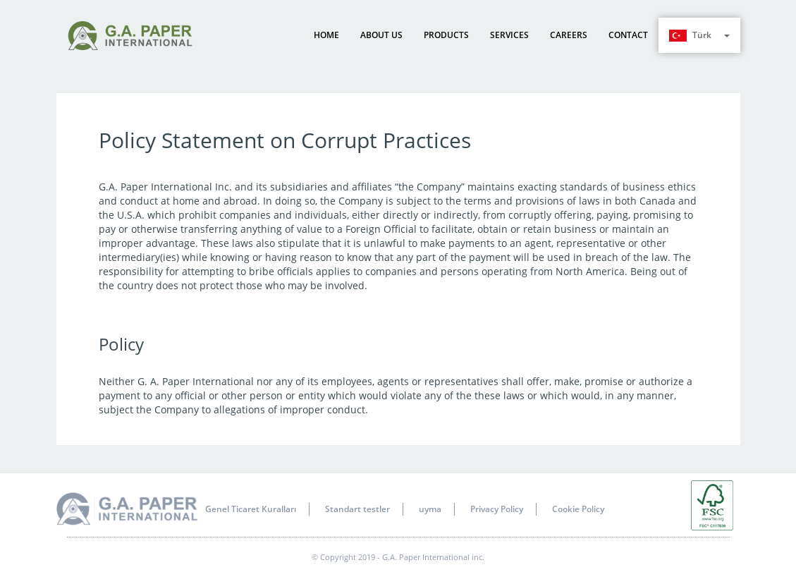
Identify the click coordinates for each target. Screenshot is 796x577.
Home (326, 35)
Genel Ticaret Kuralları (250, 509)
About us (381, 35)
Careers (568, 35)
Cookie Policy (578, 509)
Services (509, 35)
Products (446, 35)
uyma (430, 509)
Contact (628, 35)
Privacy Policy (496, 509)
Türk (699, 35)
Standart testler (357, 509)
